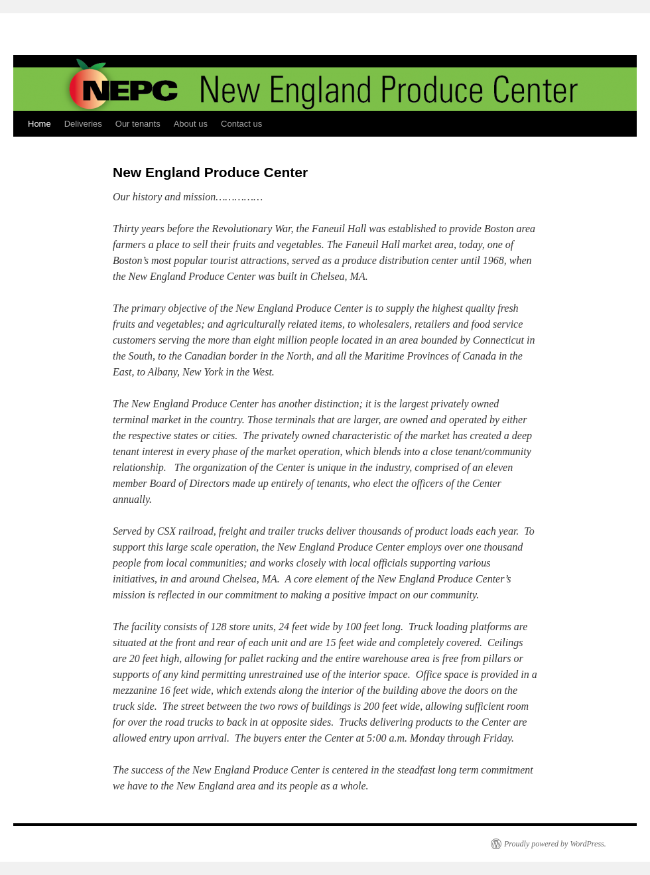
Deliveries (83, 124)
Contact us (241, 124)
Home (39, 124)
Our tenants (138, 124)
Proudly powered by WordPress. (555, 843)
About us (191, 124)
